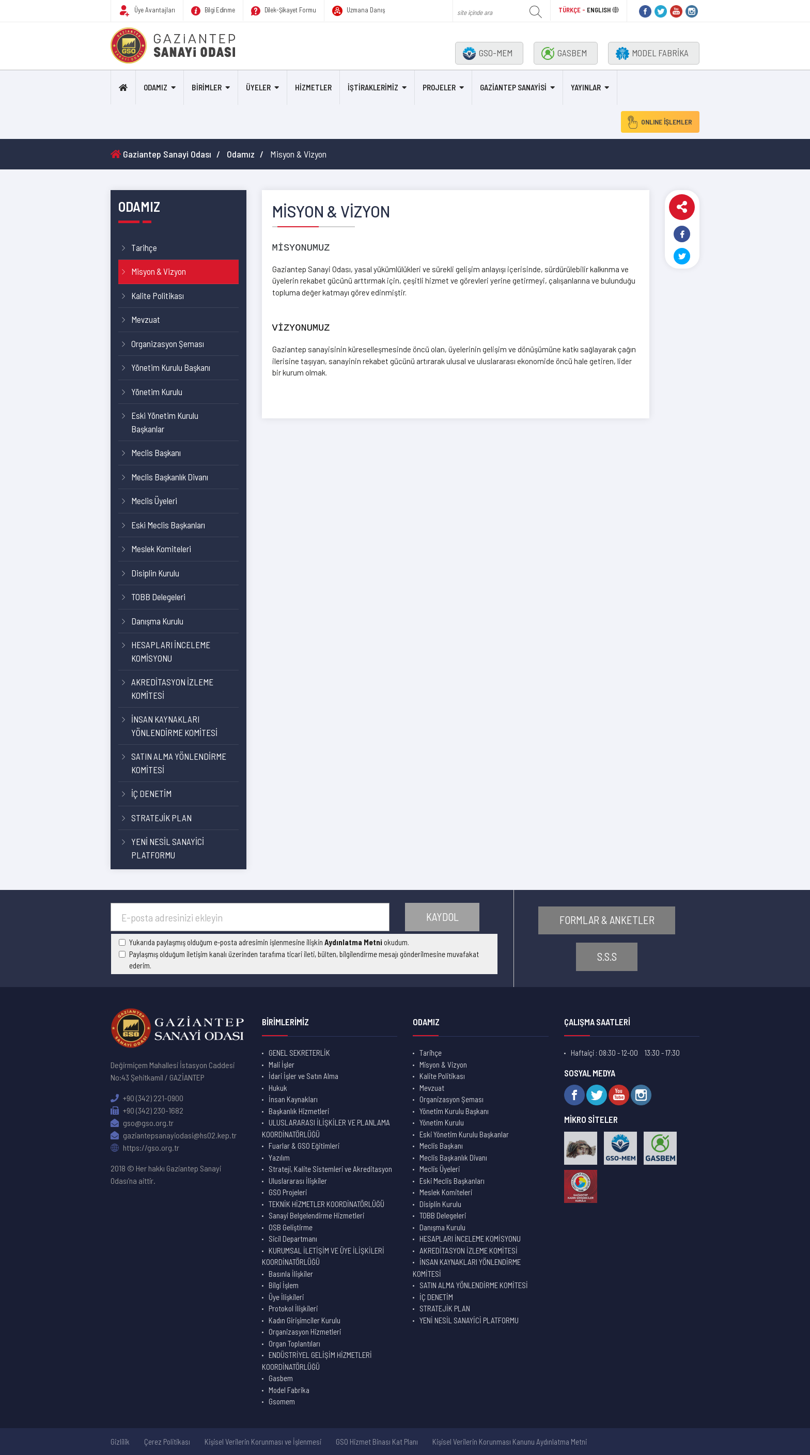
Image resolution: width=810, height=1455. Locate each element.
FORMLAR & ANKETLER (607, 920)
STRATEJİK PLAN (161, 817)
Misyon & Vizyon (158, 271)
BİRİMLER (207, 87)
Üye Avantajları (147, 11)
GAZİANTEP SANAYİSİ (513, 87)
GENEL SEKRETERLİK (299, 1052)
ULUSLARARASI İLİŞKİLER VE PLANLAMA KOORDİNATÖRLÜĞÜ (326, 1128)
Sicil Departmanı (293, 1238)
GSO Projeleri (288, 1192)
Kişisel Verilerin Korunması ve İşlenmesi (263, 1441)
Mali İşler (281, 1064)
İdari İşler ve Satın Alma (303, 1076)
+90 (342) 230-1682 (147, 1110)
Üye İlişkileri (286, 1297)
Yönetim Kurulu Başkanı (170, 367)
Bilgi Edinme (213, 10)
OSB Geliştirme (291, 1227)
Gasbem (281, 1378)
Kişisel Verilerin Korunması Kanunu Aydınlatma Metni (509, 1441)
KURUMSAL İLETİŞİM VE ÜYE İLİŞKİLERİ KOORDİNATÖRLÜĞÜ (323, 1256)
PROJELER (439, 87)
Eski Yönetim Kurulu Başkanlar (164, 422)
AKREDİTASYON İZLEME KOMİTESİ (172, 688)
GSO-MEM (487, 53)
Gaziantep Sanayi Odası (161, 154)
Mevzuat (145, 319)
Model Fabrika (289, 1390)
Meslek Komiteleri (161, 548)
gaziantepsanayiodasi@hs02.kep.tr (174, 1135)
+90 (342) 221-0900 (147, 1098)
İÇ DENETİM (151, 793)
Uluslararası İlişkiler (298, 1180)
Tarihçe (144, 247)
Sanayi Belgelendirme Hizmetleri (316, 1215)
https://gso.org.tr (145, 1147)
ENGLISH (599, 10)
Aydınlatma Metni (353, 942)
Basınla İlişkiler (291, 1273)
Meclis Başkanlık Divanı (169, 477)
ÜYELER (258, 87)
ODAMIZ (155, 87)
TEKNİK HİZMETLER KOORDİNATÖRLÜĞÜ (326, 1204)
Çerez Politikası (167, 1441)
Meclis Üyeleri (154, 500)
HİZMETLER (313, 87)
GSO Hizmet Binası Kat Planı (377, 1441)
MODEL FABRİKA (652, 53)
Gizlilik (120, 1441)
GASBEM (564, 53)
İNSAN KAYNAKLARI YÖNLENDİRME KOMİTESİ (174, 726)
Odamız (241, 154)
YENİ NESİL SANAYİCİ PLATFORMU (167, 848)
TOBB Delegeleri (158, 596)
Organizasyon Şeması (167, 343)
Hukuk (278, 1087)
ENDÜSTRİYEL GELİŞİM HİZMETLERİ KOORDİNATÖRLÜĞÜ (317, 1360)
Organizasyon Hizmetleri (305, 1331)
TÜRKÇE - (572, 10)
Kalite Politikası (157, 295)
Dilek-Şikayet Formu (283, 10)
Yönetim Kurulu (156, 391)
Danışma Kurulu (157, 621)
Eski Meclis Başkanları (168, 525)
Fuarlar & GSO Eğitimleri (304, 1145)
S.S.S (607, 956)
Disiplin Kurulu (155, 573)
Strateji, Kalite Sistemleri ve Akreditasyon (330, 1169)
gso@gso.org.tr (142, 1123)
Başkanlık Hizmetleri (299, 1111)
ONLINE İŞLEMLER (658, 122)
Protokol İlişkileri (293, 1308)
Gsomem (282, 1401)
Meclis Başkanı (156, 452)
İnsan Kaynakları (293, 1099)
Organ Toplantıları (294, 1343)
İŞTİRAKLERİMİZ (373, 87)
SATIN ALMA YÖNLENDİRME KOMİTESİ (178, 763)
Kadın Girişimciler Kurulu (304, 1320)
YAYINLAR (586, 87)
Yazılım (279, 1157)
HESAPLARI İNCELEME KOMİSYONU (170, 651)
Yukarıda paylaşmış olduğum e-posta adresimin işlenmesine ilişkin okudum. (269, 942)
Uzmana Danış (358, 11)
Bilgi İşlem (284, 1285)
